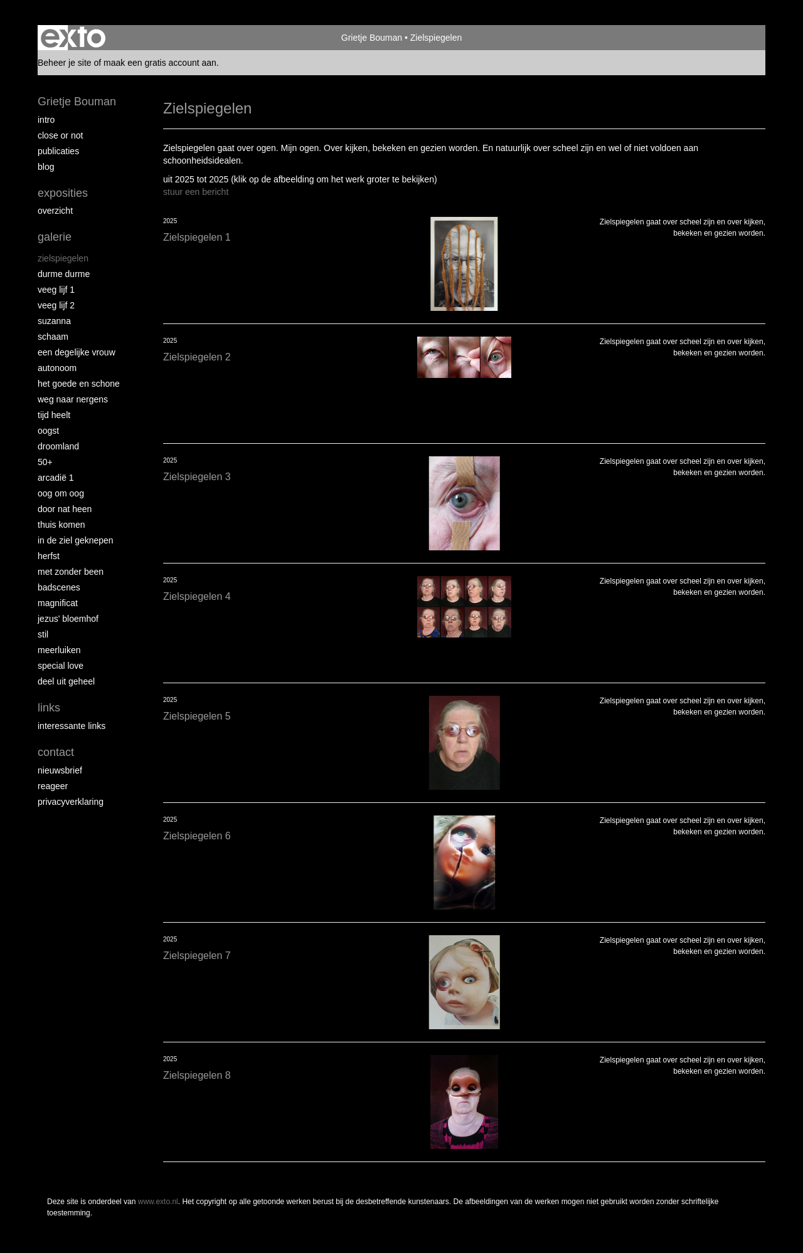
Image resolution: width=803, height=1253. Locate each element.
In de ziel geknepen (76, 540)
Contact (56, 752)
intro (46, 120)
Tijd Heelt (54, 415)
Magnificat (58, 603)
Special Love (60, 666)
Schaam (53, 337)
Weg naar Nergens (73, 399)
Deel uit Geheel (66, 681)
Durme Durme (64, 274)
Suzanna (54, 321)
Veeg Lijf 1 (56, 290)
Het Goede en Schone (79, 384)
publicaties (58, 151)
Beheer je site (65, 63)
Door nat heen (65, 509)
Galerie (55, 237)
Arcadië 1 (56, 478)
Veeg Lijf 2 (56, 305)
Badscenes (59, 587)
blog (46, 167)
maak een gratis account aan (160, 63)
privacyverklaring (71, 802)
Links (49, 707)
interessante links (71, 726)
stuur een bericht (195, 192)
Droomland (58, 446)
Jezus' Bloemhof (68, 619)
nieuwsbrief (60, 770)
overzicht (55, 211)
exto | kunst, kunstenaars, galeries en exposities (73, 37)
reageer (53, 786)
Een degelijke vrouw (76, 352)
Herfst (49, 556)
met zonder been (71, 572)
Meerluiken (59, 650)
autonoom (57, 368)
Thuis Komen (61, 525)
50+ (45, 462)
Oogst (48, 431)
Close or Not (60, 135)
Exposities (63, 193)
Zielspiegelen (63, 258)
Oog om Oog (61, 493)
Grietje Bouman (371, 38)
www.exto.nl (158, 1201)
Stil (43, 634)
